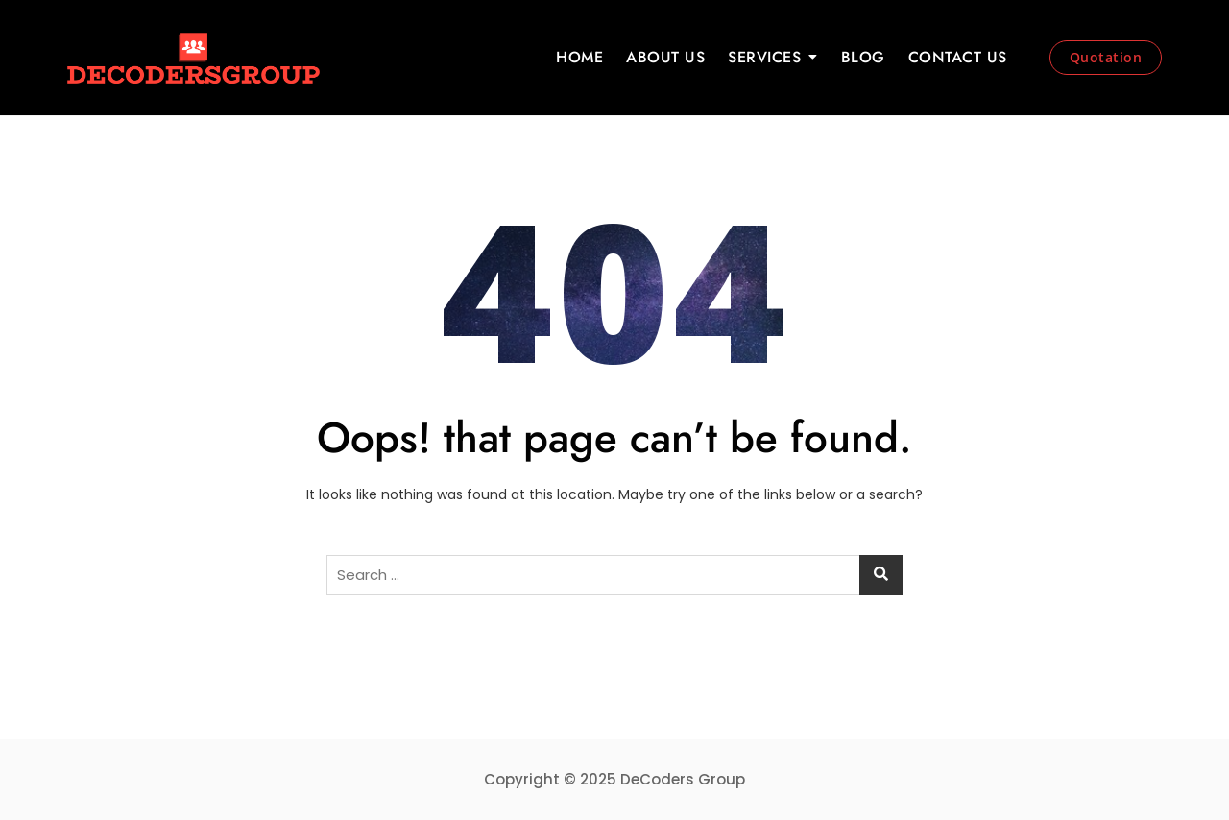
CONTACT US (957, 57)
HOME (579, 57)
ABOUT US (665, 57)
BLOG (863, 57)
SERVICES (764, 57)
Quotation (1106, 57)
